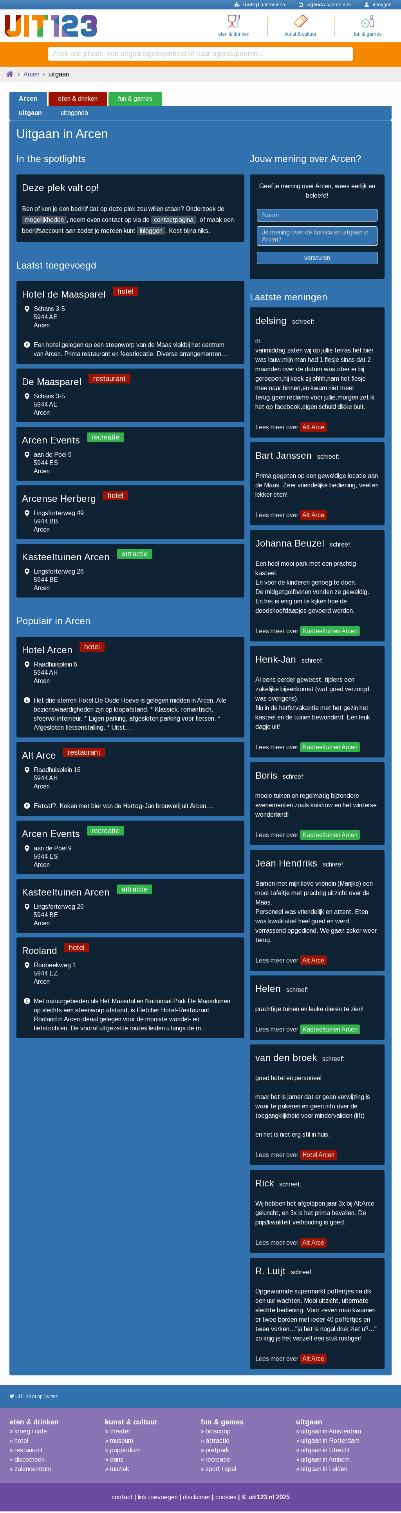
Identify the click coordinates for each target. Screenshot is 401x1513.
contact (116, 1498)
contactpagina (173, 221)
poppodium (125, 1451)
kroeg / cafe (30, 1432)
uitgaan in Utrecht (325, 1451)
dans (116, 1461)
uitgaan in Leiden (324, 1470)
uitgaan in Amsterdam (331, 1432)
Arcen (31, 76)
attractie (217, 1442)
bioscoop (218, 1432)
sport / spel (221, 1470)
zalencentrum (32, 1470)
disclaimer (199, 1498)
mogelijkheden (44, 221)
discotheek (29, 1461)
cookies (232, 1498)
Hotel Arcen (318, 1156)
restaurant (28, 1451)
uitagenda (74, 114)
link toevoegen (156, 1498)
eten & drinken (233, 34)
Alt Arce (313, 428)
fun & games (367, 34)
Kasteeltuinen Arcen (330, 632)
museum (121, 1442)
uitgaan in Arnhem (325, 1461)
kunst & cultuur (300, 34)
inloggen (151, 232)
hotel (21, 1442)
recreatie (218, 1461)
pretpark (217, 1451)
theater (120, 1432)
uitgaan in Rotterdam (330, 1442)
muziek (119, 1470)
